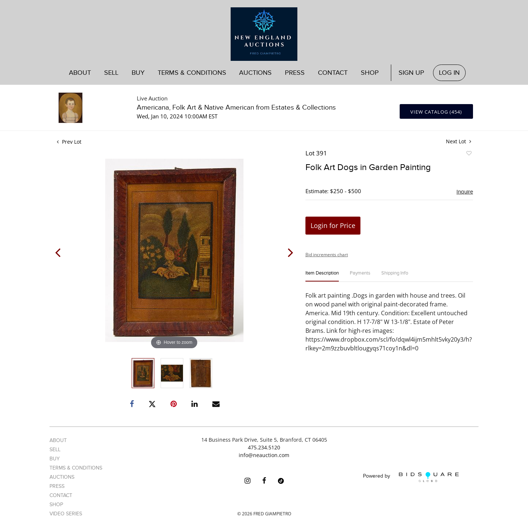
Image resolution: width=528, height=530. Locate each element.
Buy (138, 73)
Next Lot (458, 141)
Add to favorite (468, 154)
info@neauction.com (264, 455)
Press (295, 73)
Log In (449, 73)
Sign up (411, 73)
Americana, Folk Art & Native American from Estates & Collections (236, 107)
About (80, 73)
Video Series (66, 514)
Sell (111, 73)
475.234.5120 (264, 447)
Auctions (255, 73)
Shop (370, 73)
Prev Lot (69, 141)
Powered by (411, 477)
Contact (333, 73)
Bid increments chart (326, 254)
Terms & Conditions (192, 73)
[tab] (322, 276)
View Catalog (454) (436, 111)
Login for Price (333, 225)
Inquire (464, 191)
